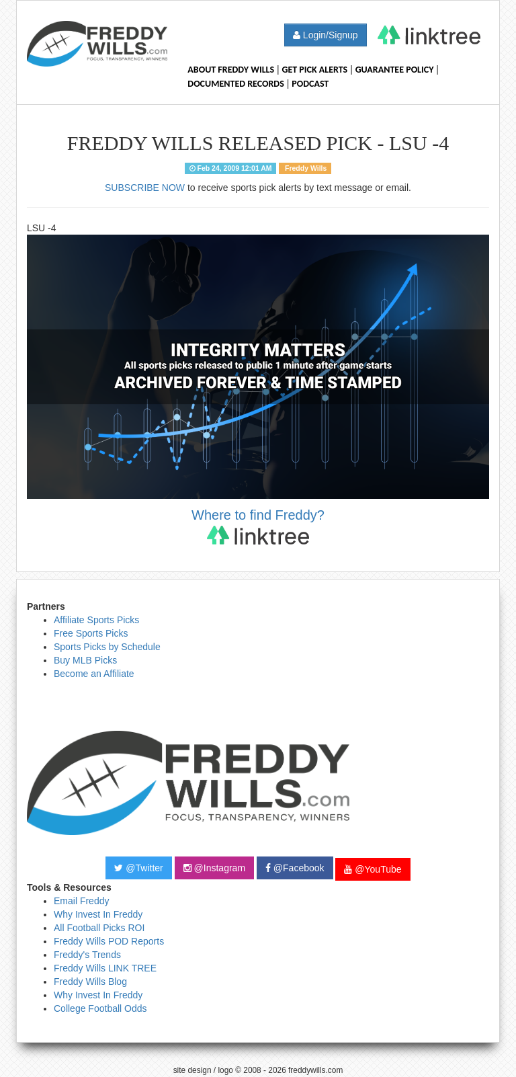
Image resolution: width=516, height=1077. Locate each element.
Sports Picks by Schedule (107, 646)
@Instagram (214, 868)
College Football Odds (100, 1008)
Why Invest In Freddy (98, 914)
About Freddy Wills (230, 69)
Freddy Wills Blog (90, 981)
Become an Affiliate (94, 673)
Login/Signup (325, 35)
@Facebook (295, 868)
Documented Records (235, 83)
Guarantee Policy (394, 69)
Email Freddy (81, 900)
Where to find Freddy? (258, 526)
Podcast (310, 83)
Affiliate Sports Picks (96, 619)
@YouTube (372, 869)
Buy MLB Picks (85, 660)
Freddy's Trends (87, 954)
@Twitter (138, 868)
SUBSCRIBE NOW (145, 187)
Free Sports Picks (91, 633)
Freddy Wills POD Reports (109, 941)
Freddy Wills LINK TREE (105, 968)
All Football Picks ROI (99, 927)
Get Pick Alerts (315, 69)
